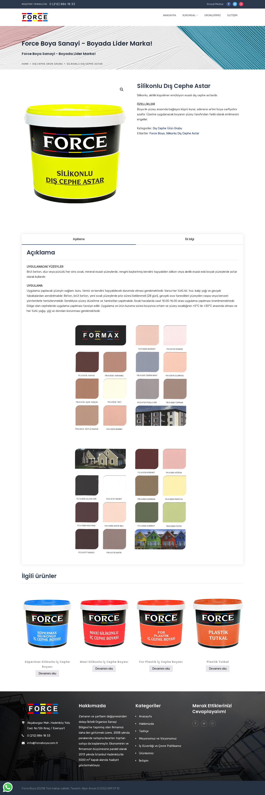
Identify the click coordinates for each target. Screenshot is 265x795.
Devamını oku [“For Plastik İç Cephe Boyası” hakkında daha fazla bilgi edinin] (161, 668)
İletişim (232, 15)
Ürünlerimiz (212, 15)
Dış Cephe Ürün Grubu (47, 63)
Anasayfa (169, 15)
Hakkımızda (146, 724)
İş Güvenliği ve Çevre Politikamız (160, 746)
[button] (121, 89)
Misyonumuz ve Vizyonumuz (158, 738)
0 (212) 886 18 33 (62, 4)
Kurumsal (189, 15)
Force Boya (157, 133)
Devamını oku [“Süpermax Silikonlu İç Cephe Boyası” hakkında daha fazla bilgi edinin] (47, 673)
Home (25, 63)
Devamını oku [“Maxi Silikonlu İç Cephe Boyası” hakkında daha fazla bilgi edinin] (104, 668)
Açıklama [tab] (79, 239)
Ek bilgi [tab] (189, 239)
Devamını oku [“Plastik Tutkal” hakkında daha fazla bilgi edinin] (218, 668)
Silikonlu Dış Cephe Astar (182, 133)
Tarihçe (144, 731)
